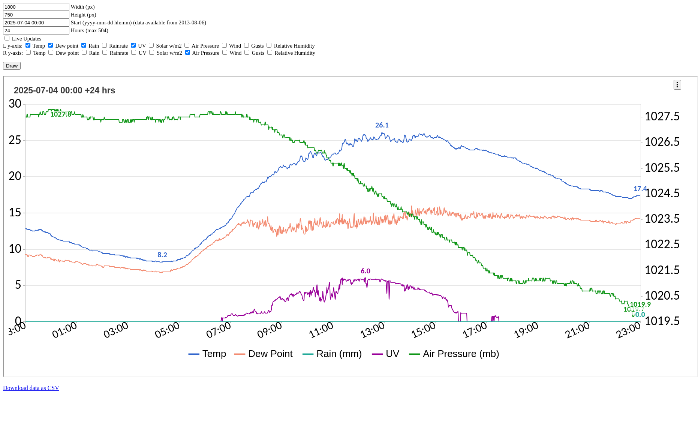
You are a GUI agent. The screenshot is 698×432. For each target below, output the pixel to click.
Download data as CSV (31, 388)
